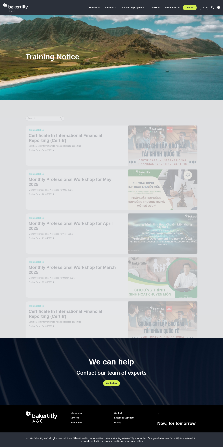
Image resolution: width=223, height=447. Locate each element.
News (154, 7)
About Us (109, 7)
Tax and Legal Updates (133, 7)
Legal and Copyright (124, 417)
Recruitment (171, 7)
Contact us (111, 383)
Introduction (76, 413)
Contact (190, 7)
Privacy (118, 422)
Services (93, 7)
